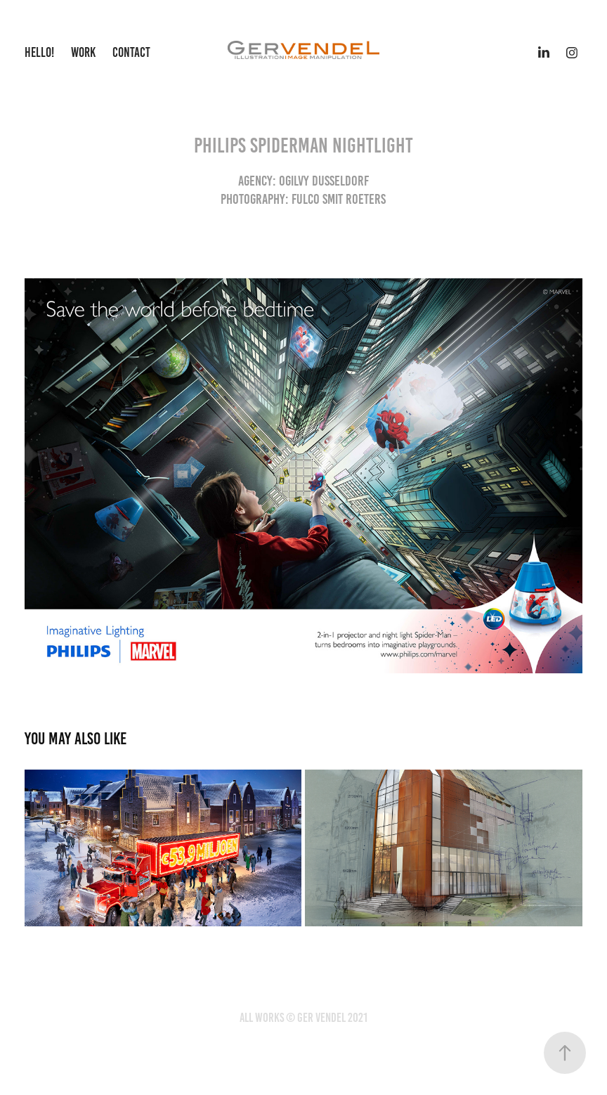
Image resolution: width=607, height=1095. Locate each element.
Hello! (39, 52)
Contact (131, 52)
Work (83, 52)
